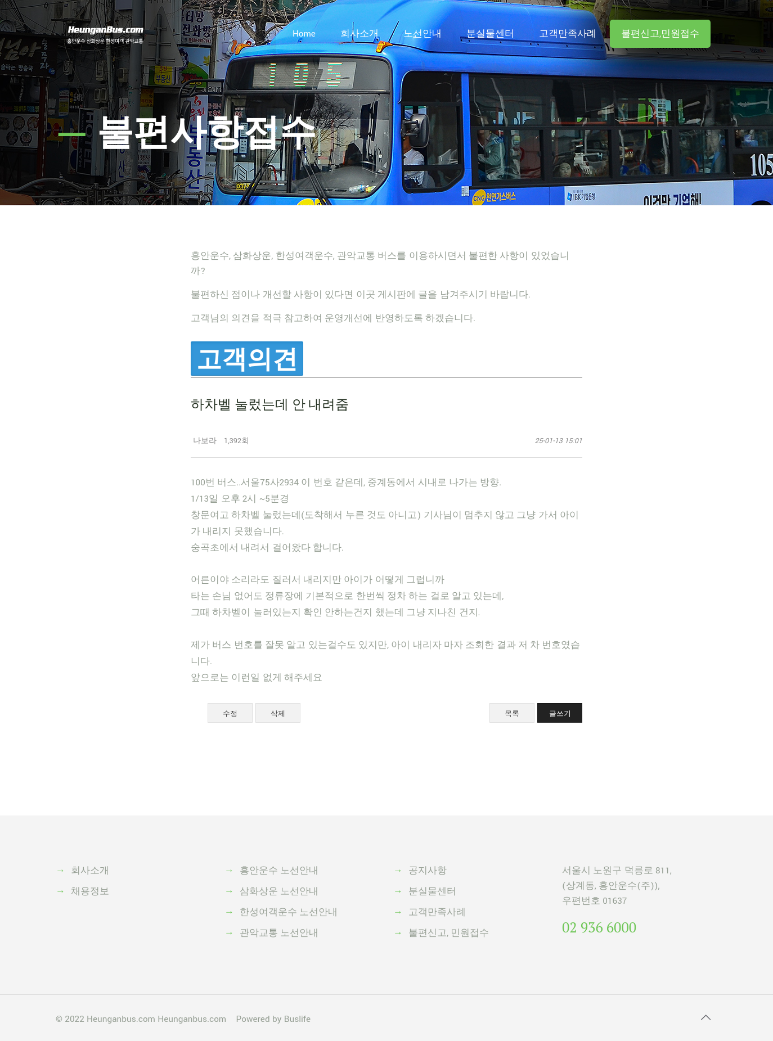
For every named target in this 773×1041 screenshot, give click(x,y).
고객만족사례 (437, 912)
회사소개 (90, 870)
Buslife (297, 1019)
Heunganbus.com (121, 1019)
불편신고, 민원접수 (448, 933)
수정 (230, 713)
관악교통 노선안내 (279, 933)
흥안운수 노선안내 (279, 870)
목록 (512, 713)
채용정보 (90, 891)
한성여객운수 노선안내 (289, 912)
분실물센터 (432, 891)
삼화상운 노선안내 (279, 891)
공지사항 (427, 870)
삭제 (278, 713)
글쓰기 (560, 713)
